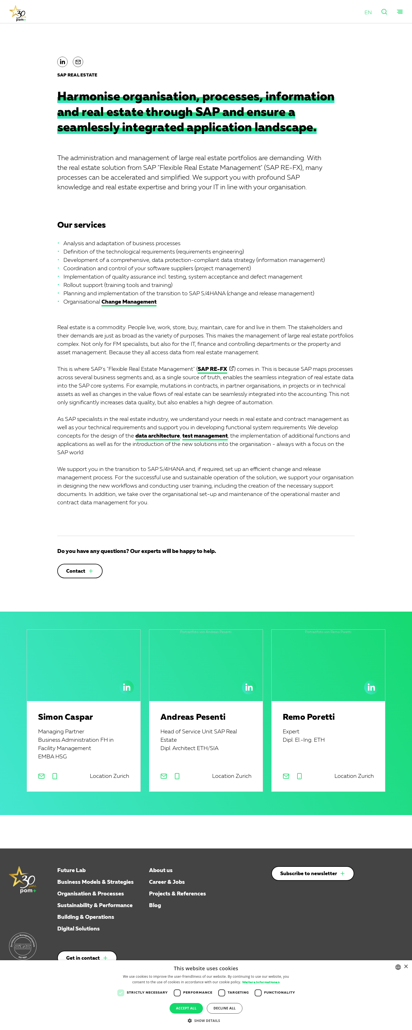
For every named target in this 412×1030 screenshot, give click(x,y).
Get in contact (83, 958)
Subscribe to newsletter (308, 873)
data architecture (157, 436)
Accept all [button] (186, 1008)
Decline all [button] (225, 1008)
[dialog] (206, 995)
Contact (75, 571)
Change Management (129, 302)
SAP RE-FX (212, 369)
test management (205, 436)
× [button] (406, 967)
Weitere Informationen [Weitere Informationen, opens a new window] (261, 982)
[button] (368, 12)
